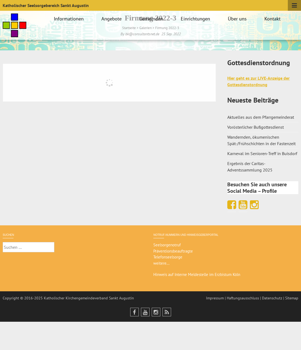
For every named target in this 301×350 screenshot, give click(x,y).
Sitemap (291, 298)
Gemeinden (152, 19)
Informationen (69, 19)
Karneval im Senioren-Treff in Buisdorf (262, 153)
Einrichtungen (196, 19)
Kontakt (273, 19)
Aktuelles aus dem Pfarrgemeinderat (260, 117)
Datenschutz (272, 298)
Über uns (238, 19)
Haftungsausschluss (243, 298)
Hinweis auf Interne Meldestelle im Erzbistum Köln (196, 274)
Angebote (112, 19)
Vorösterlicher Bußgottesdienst (255, 127)
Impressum (215, 298)
